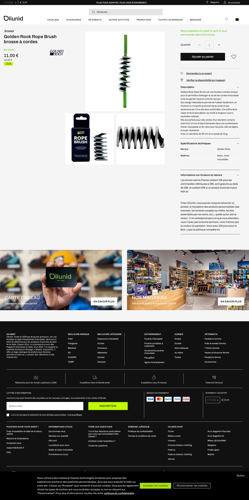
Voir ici (184, 191)
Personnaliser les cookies (192, 485)
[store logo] (24, 18)
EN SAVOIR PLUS (104, 301)
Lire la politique (75, 415)
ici (218, 229)
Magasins (214, 2)
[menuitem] (53, 21)
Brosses (9, 31)
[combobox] (125, 12)
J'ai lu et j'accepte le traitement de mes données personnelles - (46, 415)
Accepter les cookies (155, 485)
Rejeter (241, 475)
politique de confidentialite (119, 493)
